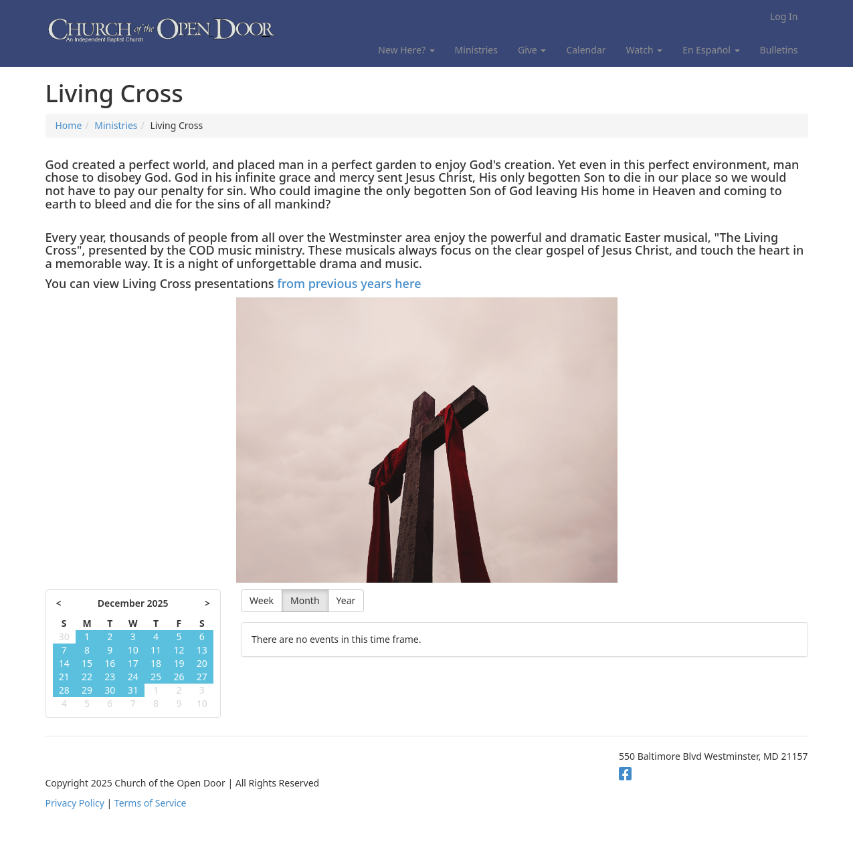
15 (87, 663)
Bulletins (779, 49)
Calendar (585, 49)
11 (156, 650)
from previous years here (349, 283)
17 (133, 663)
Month (305, 600)
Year (346, 600)
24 (133, 676)
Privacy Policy (74, 803)
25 (156, 676)
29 (87, 690)
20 (202, 663)
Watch (644, 49)
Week (262, 600)
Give (532, 49)
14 (64, 663)
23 (109, 676)
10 (133, 650)
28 (64, 690)
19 (178, 663)
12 (178, 650)
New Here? (406, 49)
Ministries (476, 49)
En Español (710, 49)
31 (133, 690)
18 (156, 663)
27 (202, 676)
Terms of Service (150, 803)
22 (87, 676)
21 (64, 676)
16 (109, 663)
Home (69, 125)
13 (202, 650)
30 (64, 636)
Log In (783, 16)
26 (178, 676)
